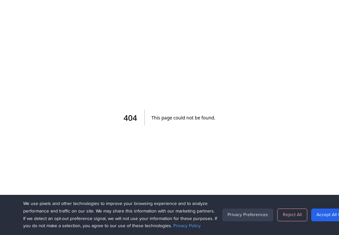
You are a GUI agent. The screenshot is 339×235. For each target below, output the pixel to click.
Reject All (292, 214)
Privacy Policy (187, 226)
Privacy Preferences (248, 214)
